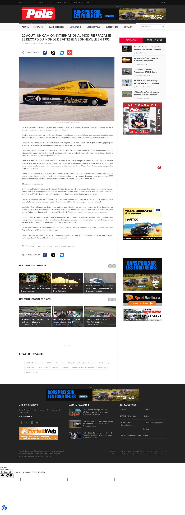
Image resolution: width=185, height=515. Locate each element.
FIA (56, 247)
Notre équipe (126, 454)
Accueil (25, 27)
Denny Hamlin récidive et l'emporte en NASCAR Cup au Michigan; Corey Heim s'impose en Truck (100, 289)
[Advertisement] (66, 338)
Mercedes (71, 364)
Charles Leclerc (104, 364)
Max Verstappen (31, 373)
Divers (145, 436)
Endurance (148, 410)
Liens (164, 452)
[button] (4, 508)
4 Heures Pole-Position (143, 454)
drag (50, 247)
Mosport (55, 368)
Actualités (38, 27)
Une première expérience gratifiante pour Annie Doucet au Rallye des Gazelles (98, 424)
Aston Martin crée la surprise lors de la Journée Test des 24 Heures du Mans (35, 289)
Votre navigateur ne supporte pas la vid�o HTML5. (142, 154)
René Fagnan (48, 44)
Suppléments (112, 27)
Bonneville (42, 247)
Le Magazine (75, 27)
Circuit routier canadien (153, 423)
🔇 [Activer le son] (159, 167)
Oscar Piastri (30, 368)
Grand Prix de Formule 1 (87, 364)
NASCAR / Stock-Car (127, 417)
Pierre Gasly (102, 368)
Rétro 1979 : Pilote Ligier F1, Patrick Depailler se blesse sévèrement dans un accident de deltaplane (98, 436)
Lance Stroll (65, 368)
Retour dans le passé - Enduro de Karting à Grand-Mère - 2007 (66, 321)
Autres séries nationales (131, 436)
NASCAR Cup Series (32, 364)
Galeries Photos (56, 27)
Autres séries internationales (125, 424)
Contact (127, 27)
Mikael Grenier (43, 368)
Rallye (146, 417)
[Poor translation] (9, 476)
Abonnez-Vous (93, 27)
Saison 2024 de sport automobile (54, 364)
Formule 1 (123, 410)
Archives (115, 454)
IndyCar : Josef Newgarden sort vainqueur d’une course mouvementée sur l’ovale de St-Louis (68, 289)
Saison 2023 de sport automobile (83, 368)
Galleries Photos (125, 452)
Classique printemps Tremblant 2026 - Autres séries (98, 321)
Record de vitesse (67, 247)
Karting (146, 430)
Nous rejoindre (160, 454)
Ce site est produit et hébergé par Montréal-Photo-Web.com (39, 454)
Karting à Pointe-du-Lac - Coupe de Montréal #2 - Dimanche (35, 321)
